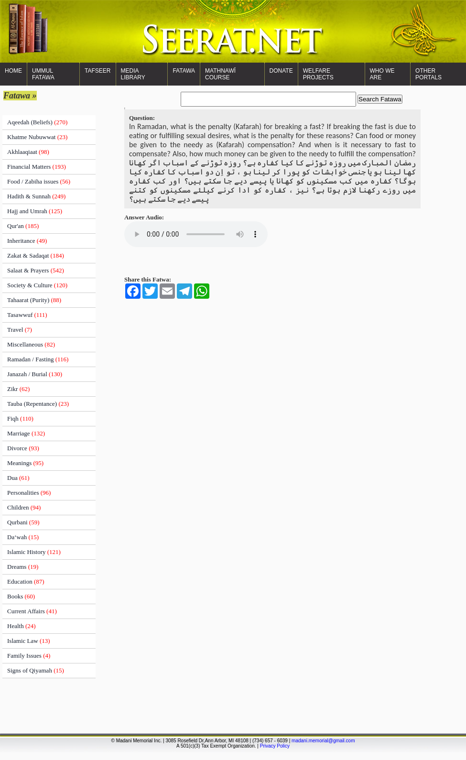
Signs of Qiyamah (35, 670)
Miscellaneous (31, 344)
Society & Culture (37, 285)
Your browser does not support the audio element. (196, 234)
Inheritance (27, 240)
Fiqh (20, 418)
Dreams (22, 566)
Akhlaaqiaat (28, 151)
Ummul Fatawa (43, 74)
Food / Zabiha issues (38, 181)
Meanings (25, 463)
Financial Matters (36, 166)
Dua (18, 477)
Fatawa (184, 70)
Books (21, 596)
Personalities (29, 492)
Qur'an (23, 225)
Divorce (23, 448)
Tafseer (97, 70)
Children (24, 507)
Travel (19, 329)
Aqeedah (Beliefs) (37, 122)
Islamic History (34, 551)
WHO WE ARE (382, 74)
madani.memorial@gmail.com (323, 740)
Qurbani (23, 522)
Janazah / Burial (34, 374)
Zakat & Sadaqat (35, 255)
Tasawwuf (27, 314)
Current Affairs (32, 611)
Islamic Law (28, 640)
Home (13, 70)
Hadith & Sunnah (36, 196)
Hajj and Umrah (34, 211)
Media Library (133, 74)
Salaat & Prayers (35, 270)
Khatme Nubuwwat (37, 137)
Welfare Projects (318, 74)
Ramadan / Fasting (37, 359)
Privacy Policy (275, 746)
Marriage (26, 433)
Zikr (18, 388)
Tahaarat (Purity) (34, 300)
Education (25, 581)
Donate (281, 70)
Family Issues (28, 655)
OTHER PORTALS (428, 74)
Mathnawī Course (220, 74)
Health (21, 626)
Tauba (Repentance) (38, 403)
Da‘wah (23, 537)
